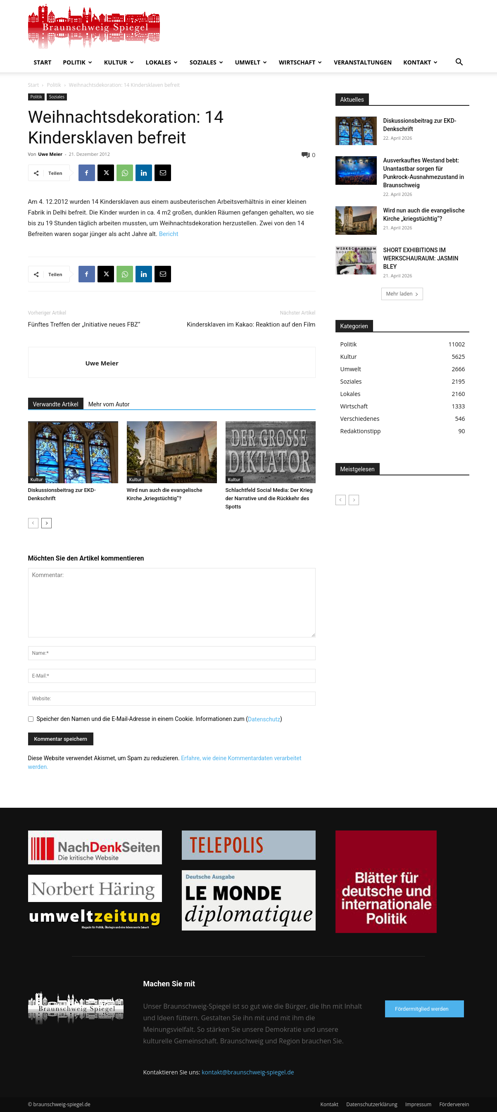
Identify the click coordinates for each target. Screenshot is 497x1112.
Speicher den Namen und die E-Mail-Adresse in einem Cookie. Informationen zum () (159, 719)
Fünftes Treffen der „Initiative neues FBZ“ (84, 324)
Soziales (206, 62)
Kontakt (420, 62)
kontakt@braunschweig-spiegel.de (248, 1072)
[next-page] (46, 523)
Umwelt (251, 62)
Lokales (162, 62)
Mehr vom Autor (109, 404)
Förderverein (454, 1104)
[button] (459, 63)
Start (43, 62)
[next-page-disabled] (354, 500)
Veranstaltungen (363, 62)
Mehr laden (402, 293)
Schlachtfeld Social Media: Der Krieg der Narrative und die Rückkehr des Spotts (269, 498)
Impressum (418, 1104)
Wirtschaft (300, 62)
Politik (77, 62)
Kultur (119, 62)
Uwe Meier (50, 154)
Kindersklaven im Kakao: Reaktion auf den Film (251, 324)
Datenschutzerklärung (371, 1104)
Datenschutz (264, 719)
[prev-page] (33, 523)
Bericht (168, 234)
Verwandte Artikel (55, 404)
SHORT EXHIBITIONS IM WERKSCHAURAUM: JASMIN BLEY (421, 258)
